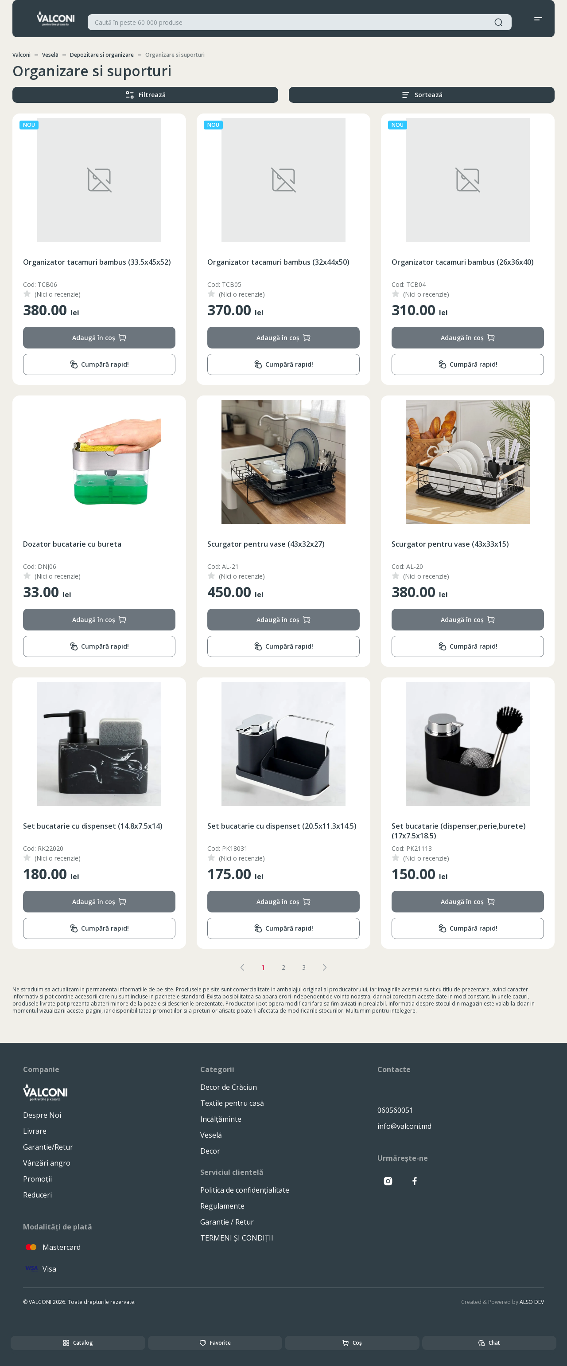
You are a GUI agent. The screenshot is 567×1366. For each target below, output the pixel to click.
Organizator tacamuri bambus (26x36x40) (463, 262)
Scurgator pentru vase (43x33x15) (450, 544)
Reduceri (37, 1195)
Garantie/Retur (48, 1147)
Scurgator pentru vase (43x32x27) (266, 544)
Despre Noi (42, 1115)
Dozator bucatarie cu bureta (72, 544)
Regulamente (222, 1206)
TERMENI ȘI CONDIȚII (236, 1238)
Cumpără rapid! (99, 364)
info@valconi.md (404, 1126)
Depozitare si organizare (102, 55)
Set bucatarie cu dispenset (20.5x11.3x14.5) (282, 826)
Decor (210, 1151)
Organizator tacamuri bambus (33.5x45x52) (97, 262)
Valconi (21, 55)
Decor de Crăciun (228, 1087)
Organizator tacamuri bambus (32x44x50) (278, 262)
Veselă (50, 55)
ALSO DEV (532, 1302)
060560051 (395, 1110)
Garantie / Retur (227, 1222)
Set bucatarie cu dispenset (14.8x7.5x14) (93, 826)
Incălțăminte (220, 1119)
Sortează (422, 94)
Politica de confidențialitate (244, 1190)
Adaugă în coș (99, 337)
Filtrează (145, 94)
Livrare (35, 1131)
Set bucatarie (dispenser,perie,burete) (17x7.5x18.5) (459, 831)
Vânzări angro (46, 1163)
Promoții (37, 1179)
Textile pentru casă (232, 1103)
